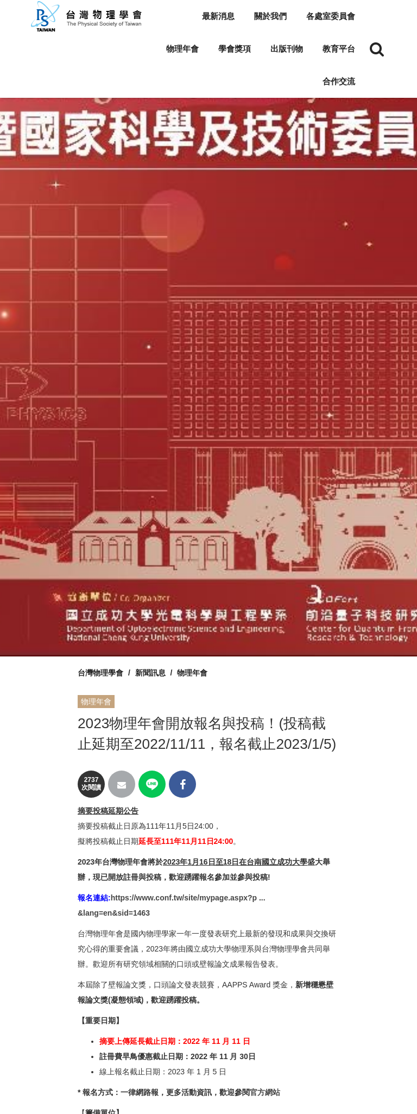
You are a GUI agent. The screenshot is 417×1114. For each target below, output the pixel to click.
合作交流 (339, 81)
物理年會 (182, 48)
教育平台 (339, 48)
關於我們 (270, 16)
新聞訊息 (150, 672)
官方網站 (265, 1092)
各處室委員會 (330, 16)
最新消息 (218, 16)
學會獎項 (234, 48)
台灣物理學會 (100, 672)
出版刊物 (286, 48)
